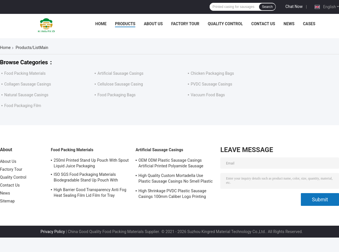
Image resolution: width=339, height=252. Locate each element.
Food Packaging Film (22, 105)
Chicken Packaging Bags (212, 73)
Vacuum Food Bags (208, 95)
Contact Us (263, 24)
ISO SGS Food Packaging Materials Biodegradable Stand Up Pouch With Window (86, 178)
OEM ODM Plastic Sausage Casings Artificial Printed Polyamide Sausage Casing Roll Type (170, 164)
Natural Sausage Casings (26, 95)
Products (125, 24)
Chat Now (294, 6)
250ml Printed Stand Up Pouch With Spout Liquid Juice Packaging (91, 163)
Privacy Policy (52, 231)
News (289, 24)
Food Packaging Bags (116, 95)
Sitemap (7, 201)
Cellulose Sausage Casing (120, 84)
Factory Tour (185, 24)
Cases (309, 24)
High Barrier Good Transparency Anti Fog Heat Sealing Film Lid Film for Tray (90, 192)
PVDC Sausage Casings (211, 84)
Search (267, 7)
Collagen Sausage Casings (27, 84)
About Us (153, 24)
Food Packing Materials (24, 73)
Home (101, 24)
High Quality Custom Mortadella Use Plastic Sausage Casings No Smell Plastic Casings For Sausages (175, 179)
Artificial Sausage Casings (120, 73)
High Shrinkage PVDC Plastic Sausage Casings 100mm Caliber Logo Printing (172, 194)
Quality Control (225, 24)
